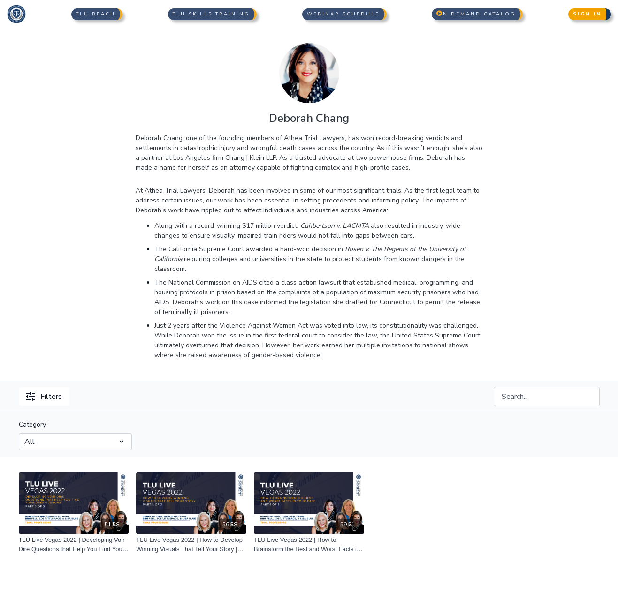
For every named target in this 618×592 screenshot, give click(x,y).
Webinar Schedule (343, 14)
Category (32, 424)
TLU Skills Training (211, 14)
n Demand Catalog (476, 14)
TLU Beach (95, 14)
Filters (44, 396)
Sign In (587, 14)
